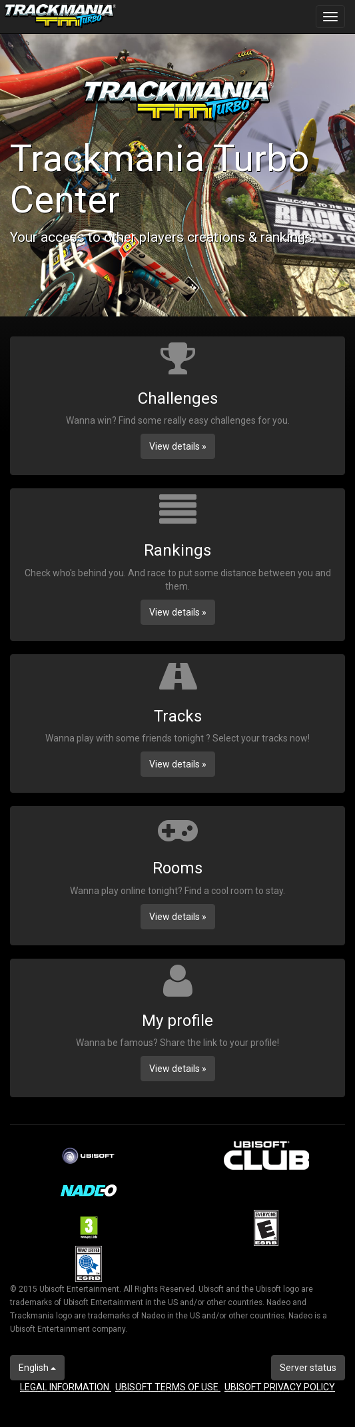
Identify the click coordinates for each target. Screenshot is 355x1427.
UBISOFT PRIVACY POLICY (279, 1387)
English (37, 1367)
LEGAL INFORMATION (65, 1387)
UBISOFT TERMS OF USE (167, 1387)
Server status (308, 1367)
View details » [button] (177, 446)
